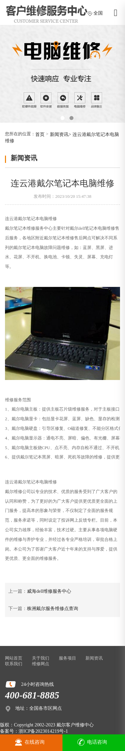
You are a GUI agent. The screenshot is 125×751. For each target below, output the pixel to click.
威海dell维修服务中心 (49, 591)
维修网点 (40, 663)
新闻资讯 (59, 134)
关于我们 (40, 658)
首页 (40, 134)
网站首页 (13, 658)
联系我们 (13, 663)
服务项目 (67, 658)
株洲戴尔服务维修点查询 (52, 608)
